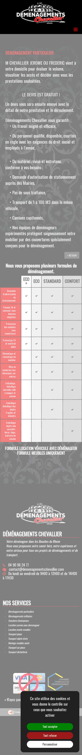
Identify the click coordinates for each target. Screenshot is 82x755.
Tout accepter (50, 726)
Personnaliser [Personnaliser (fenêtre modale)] (50, 744)
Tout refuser (50, 735)
